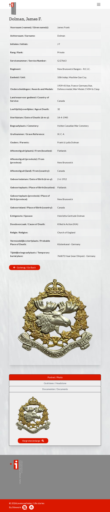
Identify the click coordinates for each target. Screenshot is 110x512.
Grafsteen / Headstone (55, 383)
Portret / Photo (55, 377)
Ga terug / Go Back (26, 267)
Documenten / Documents (55, 389)
